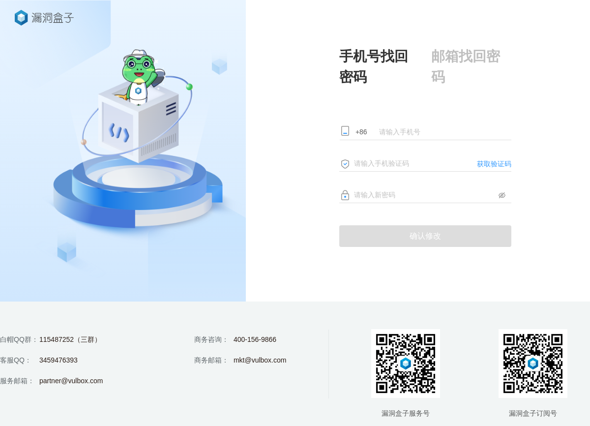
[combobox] (365, 133)
